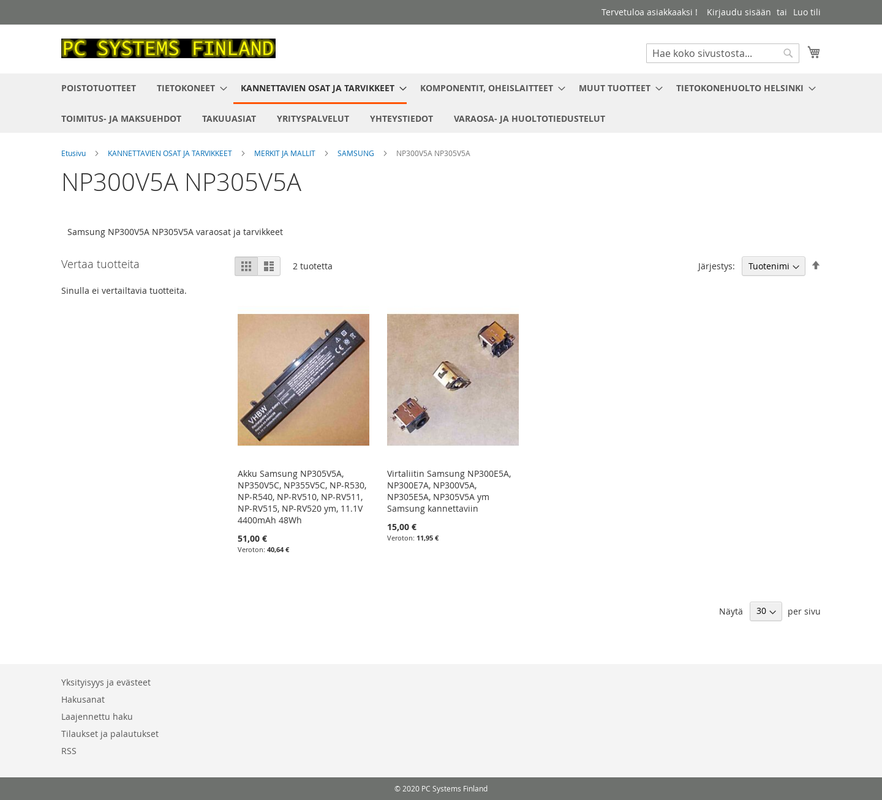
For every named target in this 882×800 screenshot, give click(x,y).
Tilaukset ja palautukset (110, 733)
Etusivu (74, 153)
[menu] (441, 103)
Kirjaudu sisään (739, 12)
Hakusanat (83, 699)
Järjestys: (716, 266)
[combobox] (722, 53)
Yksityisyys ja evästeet (106, 682)
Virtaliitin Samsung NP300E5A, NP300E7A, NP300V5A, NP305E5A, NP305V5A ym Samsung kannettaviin (449, 491)
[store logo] (168, 48)
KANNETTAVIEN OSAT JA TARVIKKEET (171, 153)
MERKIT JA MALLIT (285, 153)
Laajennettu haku (97, 716)
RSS (69, 751)
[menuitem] (98, 87)
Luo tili (807, 12)
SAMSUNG (356, 153)
